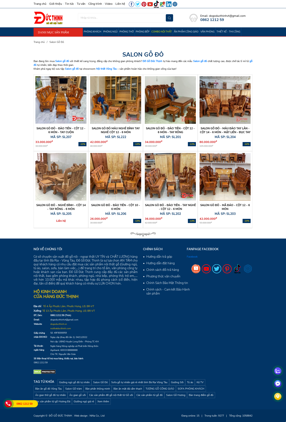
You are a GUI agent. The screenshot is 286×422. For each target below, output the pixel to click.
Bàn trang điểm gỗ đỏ (201, 395)
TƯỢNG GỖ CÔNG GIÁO (160, 388)
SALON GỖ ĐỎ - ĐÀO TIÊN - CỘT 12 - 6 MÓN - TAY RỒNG (170, 130)
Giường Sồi (177, 382)
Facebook (192, 256)
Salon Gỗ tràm (73, 388)
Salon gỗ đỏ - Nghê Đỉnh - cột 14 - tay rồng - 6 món (61, 207)
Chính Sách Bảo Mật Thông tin (167, 283)
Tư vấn (81, 4)
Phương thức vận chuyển (163, 276)
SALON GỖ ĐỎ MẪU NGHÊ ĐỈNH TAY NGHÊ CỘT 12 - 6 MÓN (116, 130)
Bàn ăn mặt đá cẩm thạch (127, 388)
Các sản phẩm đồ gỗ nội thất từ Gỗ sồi (111, 395)
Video (109, 4)
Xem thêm (103, 401)
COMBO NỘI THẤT (161, 31)
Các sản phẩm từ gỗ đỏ (149, 395)
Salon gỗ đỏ (62, 61)
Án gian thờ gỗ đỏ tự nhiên (50, 395)
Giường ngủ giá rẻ (84, 401)
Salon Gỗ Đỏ (100, 382)
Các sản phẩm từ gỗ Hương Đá (52, 401)
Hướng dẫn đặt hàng (160, 263)
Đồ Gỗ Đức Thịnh (152, 61)
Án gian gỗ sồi (77, 395)
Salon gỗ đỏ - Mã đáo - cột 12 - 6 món (225, 207)
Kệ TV (200, 382)
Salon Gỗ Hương (175, 395)
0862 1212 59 (24, 404)
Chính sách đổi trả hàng (162, 270)
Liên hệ (120, 4)
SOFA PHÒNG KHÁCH (191, 388)
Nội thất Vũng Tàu (106, 69)
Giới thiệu (55, 4)
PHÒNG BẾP (142, 31)
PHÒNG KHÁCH (92, 31)
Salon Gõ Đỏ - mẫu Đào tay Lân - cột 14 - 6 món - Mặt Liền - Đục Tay (225, 130)
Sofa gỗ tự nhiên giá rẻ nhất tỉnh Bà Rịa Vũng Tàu (139, 382)
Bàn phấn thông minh (97, 388)
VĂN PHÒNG (207, 31)
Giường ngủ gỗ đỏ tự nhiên (74, 382)
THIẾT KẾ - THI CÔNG (228, 31)
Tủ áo (190, 382)
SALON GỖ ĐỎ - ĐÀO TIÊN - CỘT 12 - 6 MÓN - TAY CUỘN (60, 130)
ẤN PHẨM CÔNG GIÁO (186, 31)
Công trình (95, 4)
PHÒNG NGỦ (110, 31)
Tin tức (69, 4)
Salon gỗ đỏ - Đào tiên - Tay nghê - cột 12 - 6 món (170, 207)
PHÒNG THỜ (126, 31)
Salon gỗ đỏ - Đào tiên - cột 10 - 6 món (115, 207)
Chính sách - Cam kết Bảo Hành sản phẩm (168, 291)
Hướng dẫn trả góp (159, 257)
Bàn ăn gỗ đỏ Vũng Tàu (48, 388)
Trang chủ (40, 4)
